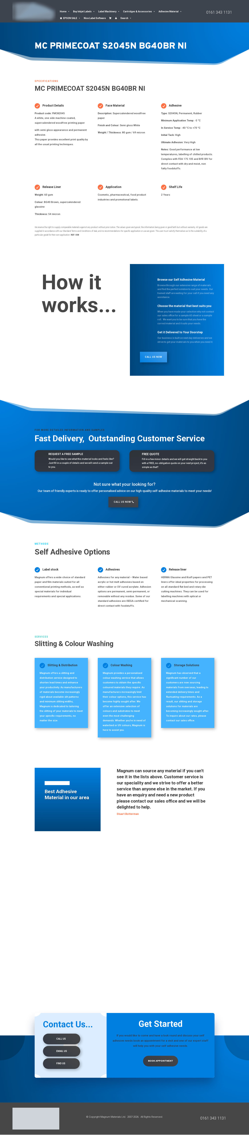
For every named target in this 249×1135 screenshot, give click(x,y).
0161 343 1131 (219, 12)
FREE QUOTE (150, 454)
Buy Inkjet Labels (84, 11)
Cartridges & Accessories (139, 11)
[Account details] (116, 18)
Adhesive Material (170, 11)
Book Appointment (160, 1061)
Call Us (61, 1039)
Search (126, 18)
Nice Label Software (95, 18)
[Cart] (110, 18)
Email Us (61, 1051)
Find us (60, 1063)
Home (65, 11)
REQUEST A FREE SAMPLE (65, 454)
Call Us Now (153, 357)
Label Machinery (109, 11)
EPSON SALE (71, 18)
